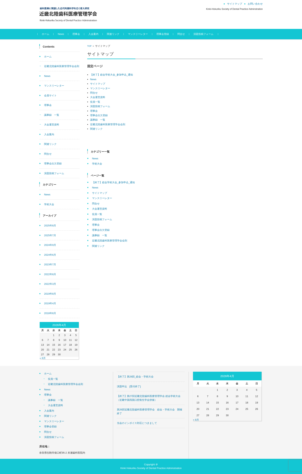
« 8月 (43, 358)
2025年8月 (50, 225)
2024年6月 (50, 254)
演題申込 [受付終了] (129, 386)
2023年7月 (50, 264)
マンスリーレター (140, 34)
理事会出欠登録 (99, 115)
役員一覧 (95, 101)
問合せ (183, 34)
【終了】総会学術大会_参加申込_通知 (111, 74)
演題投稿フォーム (205, 34)
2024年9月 (50, 245)
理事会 (78, 34)
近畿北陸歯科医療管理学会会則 (107, 124)
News (63, 34)
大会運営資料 (97, 97)
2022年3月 (50, 283)
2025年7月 (50, 235)
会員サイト (50, 95)
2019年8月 (50, 293)
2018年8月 (50, 313)
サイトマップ (97, 83)
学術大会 (97, 163)
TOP (89, 46)
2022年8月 (50, 274)
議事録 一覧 (97, 119)
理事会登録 (164, 34)
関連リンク (115, 34)
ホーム (47, 34)
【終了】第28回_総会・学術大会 (135, 376)
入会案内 (95, 34)
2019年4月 (50, 303)
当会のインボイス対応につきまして (137, 423)
